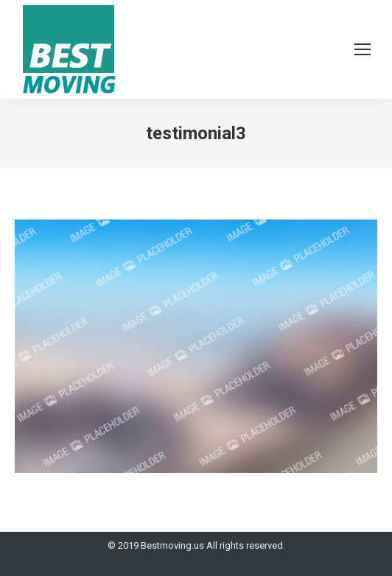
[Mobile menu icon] (362, 49)
